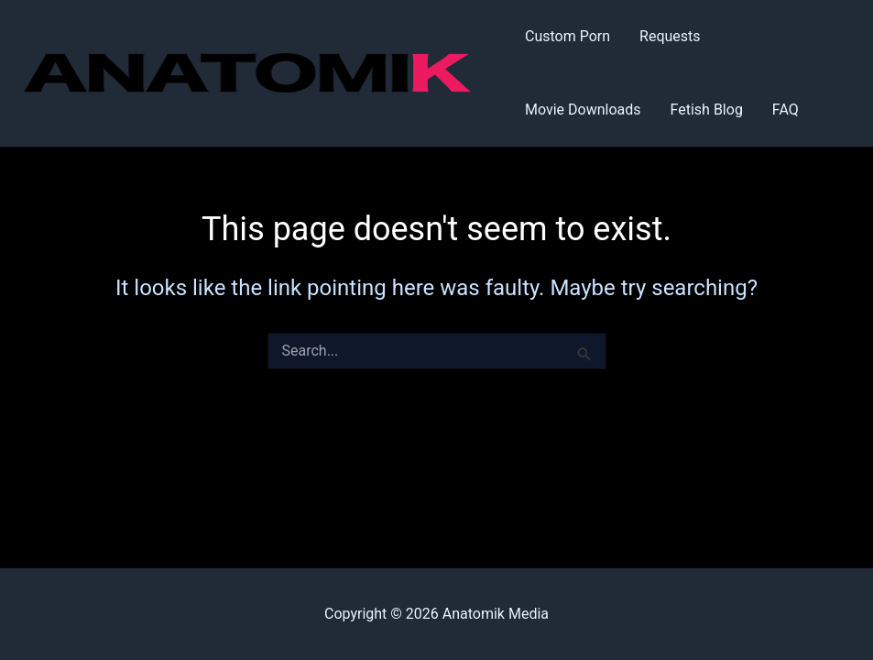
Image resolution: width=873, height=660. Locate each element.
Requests (670, 36)
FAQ (785, 109)
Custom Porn (567, 36)
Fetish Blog (707, 109)
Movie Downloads (583, 109)
